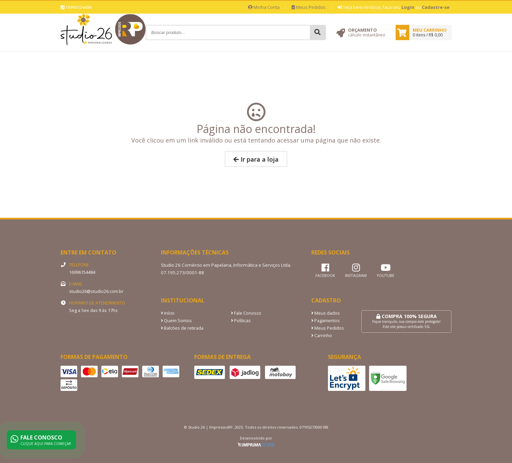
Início (168, 313)
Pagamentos (325, 321)
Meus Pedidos (309, 7)
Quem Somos (176, 321)
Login (407, 7)
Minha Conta (264, 7)
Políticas (241, 321)
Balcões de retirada (182, 328)
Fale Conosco (246, 313)
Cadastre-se (435, 7)
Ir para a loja (256, 159)
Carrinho (321, 335)
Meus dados (325, 313)
